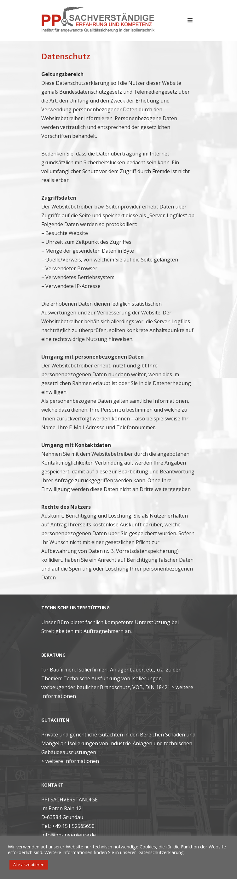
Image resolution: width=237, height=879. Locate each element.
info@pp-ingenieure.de (68, 834)
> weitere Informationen (70, 761)
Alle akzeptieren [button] (28, 864)
